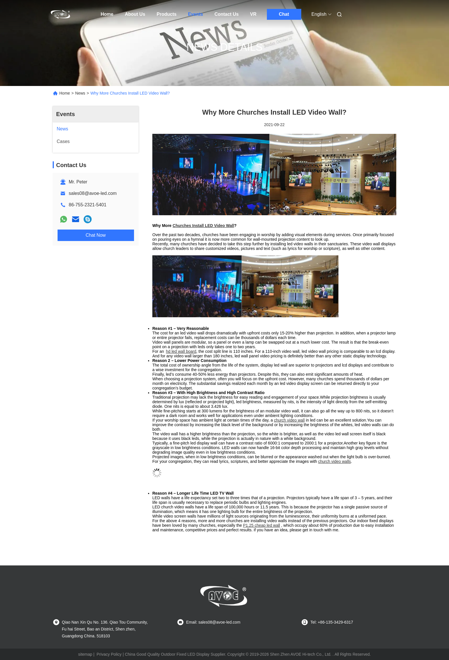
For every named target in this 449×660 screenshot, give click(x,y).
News (80, 93)
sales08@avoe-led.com (93, 193)
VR (253, 14)
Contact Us (226, 14)
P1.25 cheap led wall (261, 525)
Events (195, 14)
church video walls (334, 461)
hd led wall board (181, 351)
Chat (284, 14)
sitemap (85, 654)
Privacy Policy (109, 654)
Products (166, 14)
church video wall (289, 420)
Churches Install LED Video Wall (203, 225)
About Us (135, 14)
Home (107, 14)
